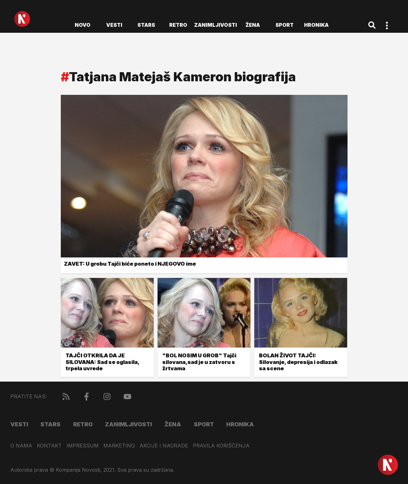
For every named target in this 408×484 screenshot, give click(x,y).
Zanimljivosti (215, 25)
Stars (146, 25)
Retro (178, 25)
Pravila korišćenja (221, 446)
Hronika (316, 25)
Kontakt (49, 446)
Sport (284, 25)
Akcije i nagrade (164, 446)
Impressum (82, 446)
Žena (252, 25)
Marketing (119, 446)
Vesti (114, 25)
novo (82, 25)
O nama (21, 446)
